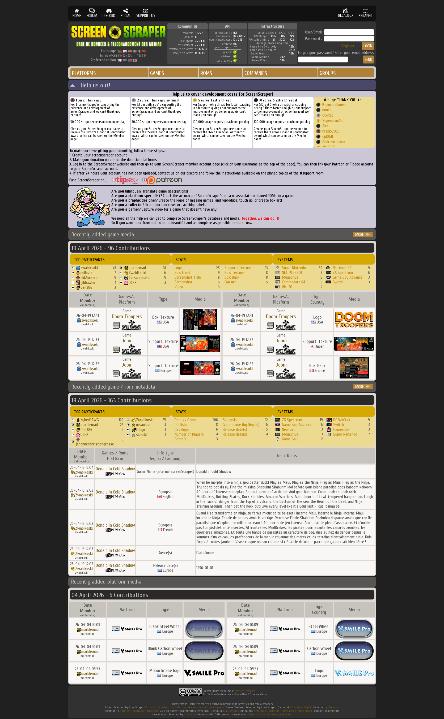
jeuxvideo (176, 707)
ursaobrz (143, 424)
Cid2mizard (89, 277)
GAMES (157, 73)
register (238, 223)
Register (347, 46)
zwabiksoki (89, 267)
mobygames (217, 707)
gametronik (189, 707)
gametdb (203, 707)
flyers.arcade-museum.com (296, 711)
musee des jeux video (278, 714)
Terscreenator (140, 277)
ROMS (206, 73)
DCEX (132, 282)
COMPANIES (255, 73)
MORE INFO (363, 234)
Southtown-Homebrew (145, 711)
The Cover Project (301, 707)
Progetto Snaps (257, 714)
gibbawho (88, 282)
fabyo (140, 429)
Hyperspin (125, 711)
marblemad (137, 267)
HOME (77, 13)
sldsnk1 (141, 434)
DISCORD (109, 13)
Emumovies (260, 711)
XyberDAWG (90, 420)
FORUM (92, 13)
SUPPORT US (145, 13)
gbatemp (333, 707)
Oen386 (86, 287)
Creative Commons (245, 691)
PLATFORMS (84, 73)
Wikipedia (150, 707)
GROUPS (328, 73)
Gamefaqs (163, 707)
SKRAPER (365, 13)
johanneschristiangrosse (95, 444)
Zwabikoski (137, 272)
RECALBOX (345, 13)
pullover (87, 272)
